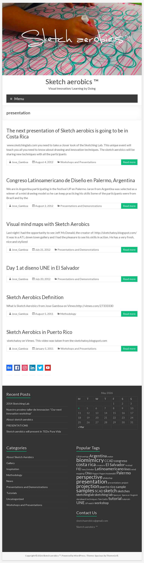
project (125, 482)
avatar (110, 456)
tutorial (115, 498)
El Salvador (115, 464)
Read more (129, 162)
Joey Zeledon (88, 469)
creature (100, 465)
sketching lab (103, 495)
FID (78, 469)
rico (112, 487)
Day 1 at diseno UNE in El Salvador (43, 268)
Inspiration (12, 469)
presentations (114, 482)
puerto (104, 487)
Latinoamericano (109, 468)
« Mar (81, 427)
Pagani (95, 473)
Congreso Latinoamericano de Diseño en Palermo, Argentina (70, 180)
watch (91, 503)
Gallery (10, 463)
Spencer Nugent (130, 495)
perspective (89, 477)
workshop (101, 503)
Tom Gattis (103, 499)
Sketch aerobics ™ (72, 81)
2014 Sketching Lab (17, 403)
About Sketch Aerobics (20, 457)
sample (121, 487)
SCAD (99, 491)
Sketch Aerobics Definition (35, 297)
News (9, 481)
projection (87, 486)
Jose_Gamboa (20, 162)
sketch (110, 490)
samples (85, 490)
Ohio (88, 473)
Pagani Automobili (107, 473)
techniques (92, 499)
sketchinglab (85, 495)
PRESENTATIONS (17, 425)
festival (128, 465)
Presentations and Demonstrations (81, 205)
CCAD (108, 461)
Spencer (117, 495)
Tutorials (11, 493)
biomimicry (90, 460)
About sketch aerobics (19, 419)
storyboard (81, 499)
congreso (120, 461)
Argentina (98, 455)
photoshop (107, 478)
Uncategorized (15, 499)
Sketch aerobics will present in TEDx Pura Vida (33, 431)
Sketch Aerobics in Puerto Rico (39, 332)
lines (127, 469)
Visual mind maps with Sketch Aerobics (47, 224)
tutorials (126, 499)
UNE (80, 502)
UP (86, 503)
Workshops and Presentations (78, 162)
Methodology (68, 313)
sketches (123, 491)
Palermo (123, 472)
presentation (91, 481)
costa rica (86, 464)
